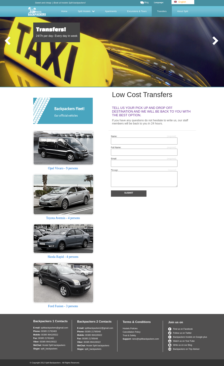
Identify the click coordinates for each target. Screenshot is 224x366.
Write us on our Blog (182, 345)
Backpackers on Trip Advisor (186, 349)
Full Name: (116, 147)
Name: (114, 136)
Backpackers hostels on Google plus (190, 337)
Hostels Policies (130, 328)
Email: (114, 158)
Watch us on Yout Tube (184, 341)
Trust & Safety (129, 335)
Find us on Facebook (183, 329)
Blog (146, 2)
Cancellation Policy (131, 332)
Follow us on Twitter (182, 333)
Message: (114, 170)
